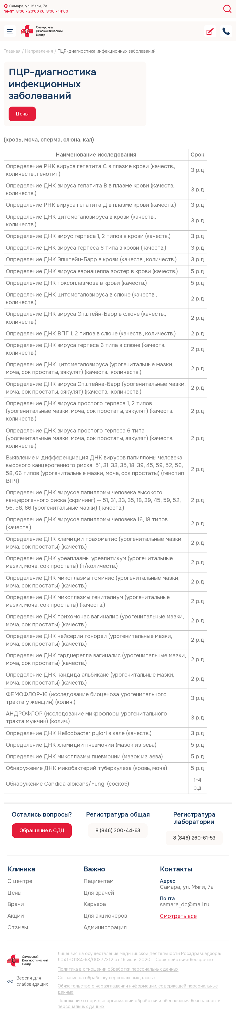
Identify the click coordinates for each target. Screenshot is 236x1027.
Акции (15, 915)
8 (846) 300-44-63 (117, 830)
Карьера (94, 904)
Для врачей (98, 892)
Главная (12, 51)
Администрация (105, 927)
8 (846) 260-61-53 (194, 838)
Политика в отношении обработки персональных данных (118, 969)
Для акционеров (105, 915)
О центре (19, 881)
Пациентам (98, 881)
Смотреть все (178, 916)
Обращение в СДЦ (41, 830)
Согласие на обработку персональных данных (107, 977)
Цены (22, 114)
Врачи (15, 904)
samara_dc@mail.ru (184, 904)
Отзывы (17, 927)
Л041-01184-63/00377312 (85, 959)
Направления (39, 51)
